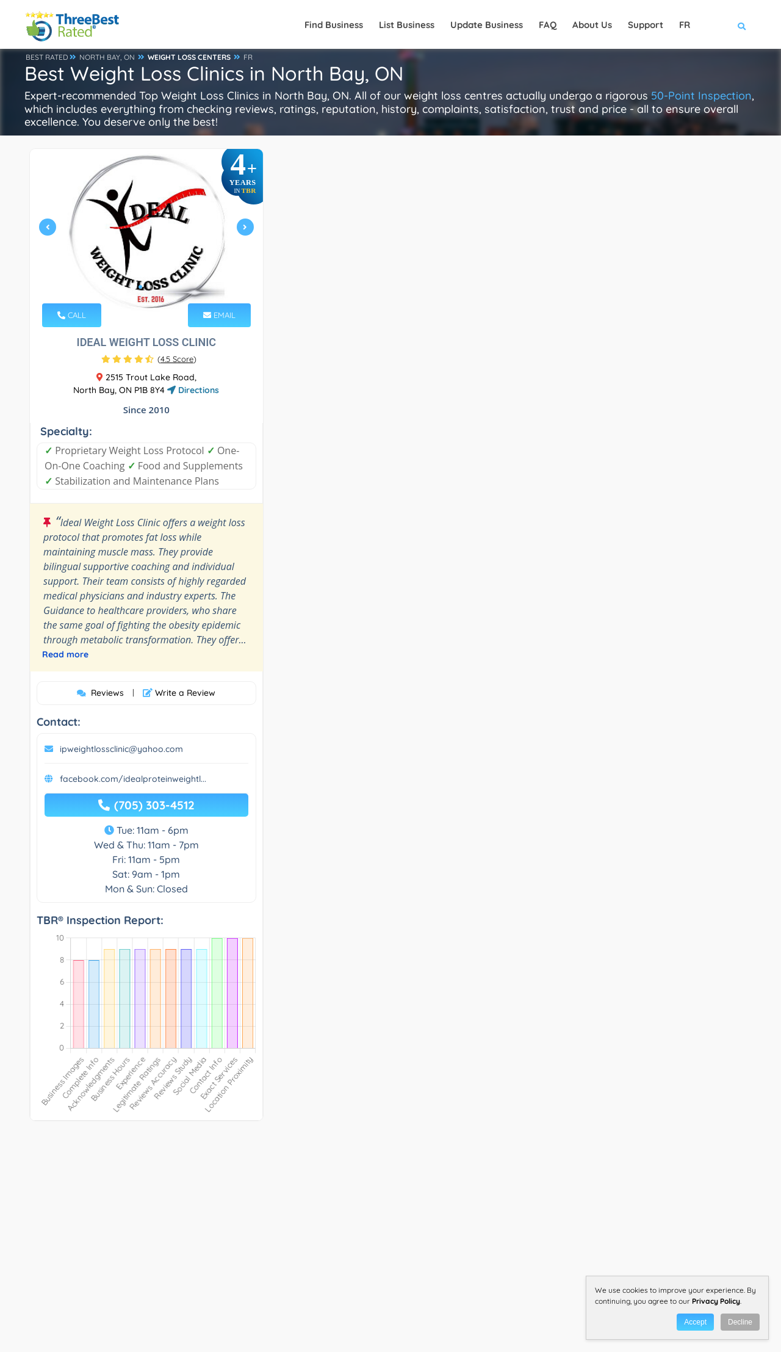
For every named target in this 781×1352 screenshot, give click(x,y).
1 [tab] (140, 287)
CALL (71, 315)
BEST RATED (47, 57)
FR (248, 57)
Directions (193, 390)
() (176, 359)
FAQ (547, 25)
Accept (695, 1322)
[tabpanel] (146, 232)
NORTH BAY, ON (107, 57)
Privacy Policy (716, 1301)
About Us (592, 25)
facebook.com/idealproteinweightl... (133, 778)
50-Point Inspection (701, 96)
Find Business (333, 25)
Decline (740, 1322)
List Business (406, 25)
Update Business (486, 25)
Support (645, 25)
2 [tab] (150, 287)
